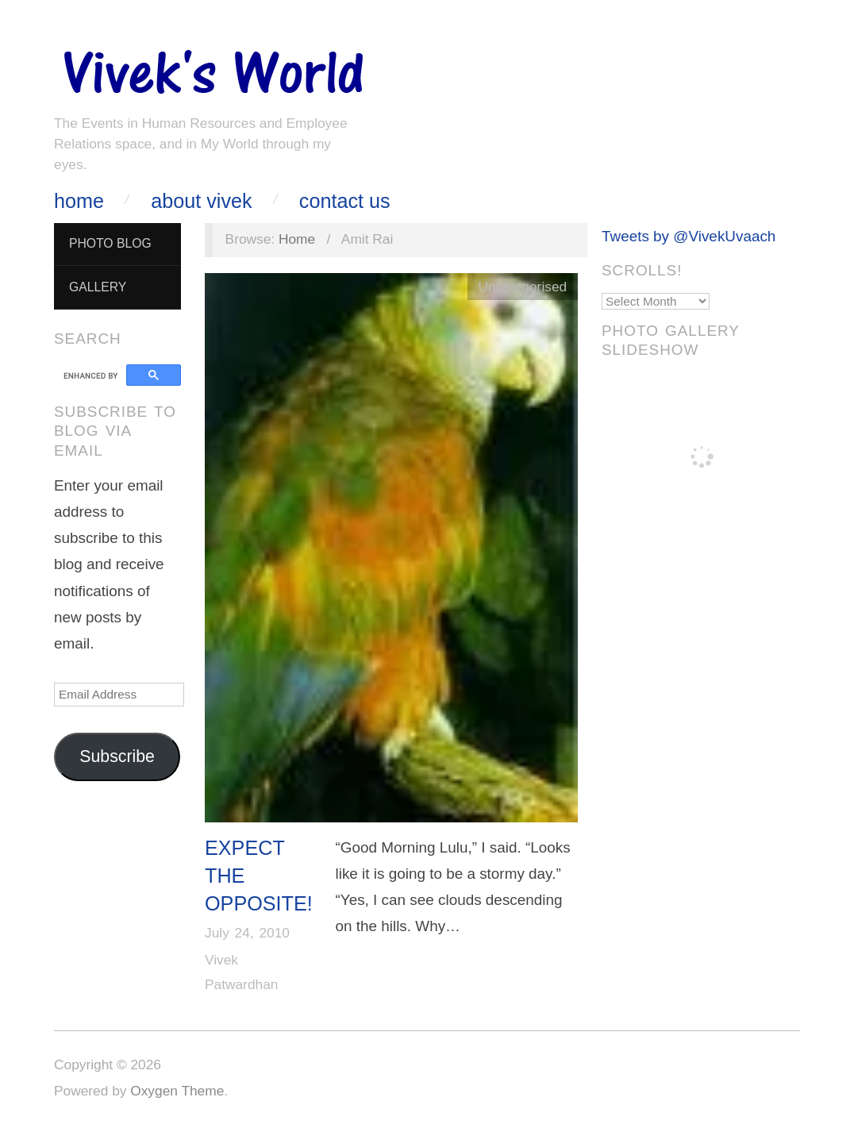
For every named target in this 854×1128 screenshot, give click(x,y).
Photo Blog (110, 243)
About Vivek (201, 201)
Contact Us (344, 201)
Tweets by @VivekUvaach (688, 236)
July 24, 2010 (247, 933)
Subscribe (117, 756)
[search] (92, 375)
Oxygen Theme (177, 1091)
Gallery (97, 287)
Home (79, 201)
